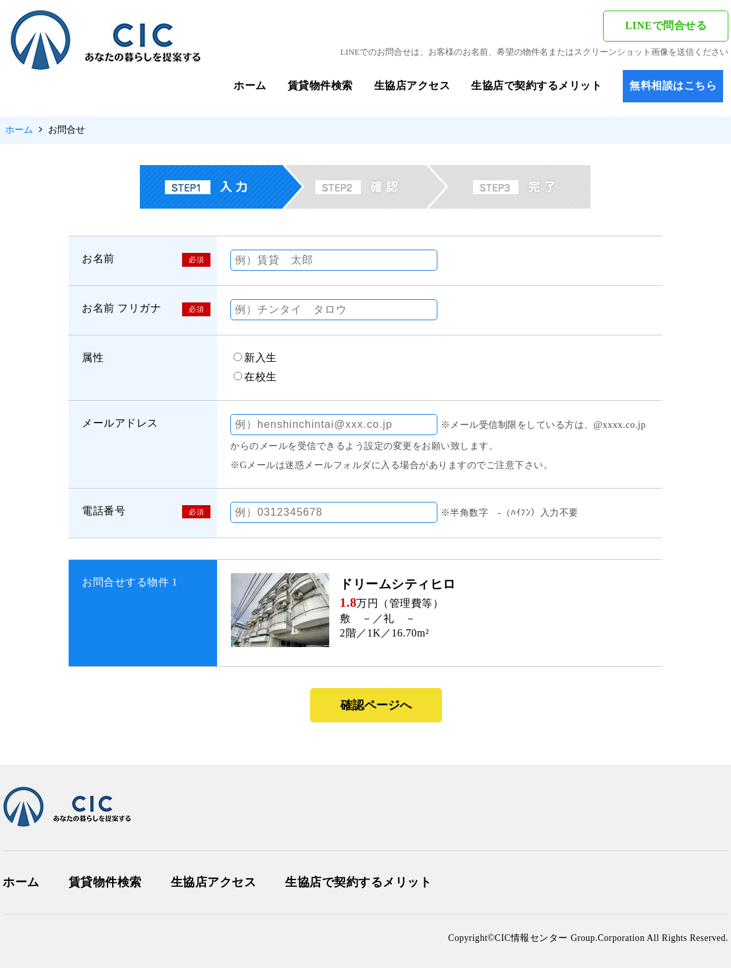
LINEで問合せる (666, 25)
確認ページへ (376, 705)
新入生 (260, 357)
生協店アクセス (412, 85)
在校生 (260, 376)
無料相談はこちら (672, 85)
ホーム (250, 85)
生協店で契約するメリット (536, 85)
